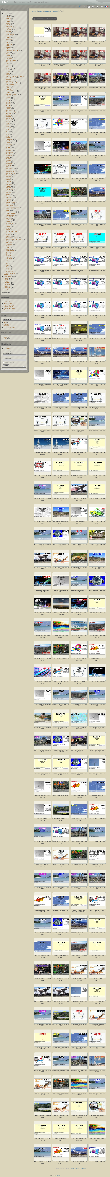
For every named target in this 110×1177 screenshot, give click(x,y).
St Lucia (8, 218)
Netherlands (9, 168)
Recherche (7, 324)
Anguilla (8, 24)
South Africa (9, 205)
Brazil (7, 52)
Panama (8, 181)
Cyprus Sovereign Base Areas (15, 76)
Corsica (8, 66)
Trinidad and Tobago (12, 231)
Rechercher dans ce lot (46, 19)
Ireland (8, 126)
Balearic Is (9, 44)
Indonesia (9, 124)
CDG (6, 289)
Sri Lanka (8, 216)
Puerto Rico (9, 189)
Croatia (8, 71)
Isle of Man (9, 128)
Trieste (8, 229)
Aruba (7, 32)
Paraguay (8, 183)
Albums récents (8, 306)
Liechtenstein (10, 149)
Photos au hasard (9, 308)
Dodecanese (9, 81)
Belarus (8, 45)
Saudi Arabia (9, 197)
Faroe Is (8, 95)
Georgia (8, 102)
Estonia (8, 92)
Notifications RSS (9, 327)
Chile (7, 61)
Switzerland (9, 223)
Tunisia (8, 233)
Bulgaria (8, 53)
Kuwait (8, 142)
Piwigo (58, 1175)
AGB (6, 279)
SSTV (6, 275)
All (5, 15)
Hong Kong (9, 118)
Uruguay (8, 241)
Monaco (8, 162)
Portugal (8, 187)
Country (7, 16)
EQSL (6, 278)
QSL (5, 13)
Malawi (8, 268)
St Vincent (9, 258)
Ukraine (8, 236)
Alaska (8, 270)
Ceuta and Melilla (11, 60)
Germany (8, 103)
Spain (7, 210)
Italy (7, 131)
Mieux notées (8, 303)
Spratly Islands (10, 215)
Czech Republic (10, 78)
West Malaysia (10, 250)
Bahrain (8, 42)
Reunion (8, 191)
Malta (7, 157)
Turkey (8, 234)
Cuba (7, 73)
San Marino (9, 257)
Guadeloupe (9, 110)
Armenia (8, 31)
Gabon (8, 100)
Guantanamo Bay (11, 112)
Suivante (76, 1168)
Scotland (8, 199)
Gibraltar (8, 107)
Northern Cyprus (11, 171)
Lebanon (8, 147)
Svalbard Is (9, 220)
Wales (7, 249)
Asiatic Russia (10, 34)
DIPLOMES (7, 276)
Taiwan (8, 225)
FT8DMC (7, 284)
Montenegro (9, 163)
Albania (8, 20)
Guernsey (9, 113)
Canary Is (8, 57)
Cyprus (8, 74)
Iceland (8, 121)
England (8, 89)
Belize (7, 265)
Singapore (9, 262)
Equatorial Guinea (11, 91)
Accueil (35, 11)
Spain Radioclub (11, 212)
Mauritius (8, 158)
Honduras (9, 116)
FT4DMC (7, 283)
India (7, 123)
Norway (8, 174)
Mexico (8, 263)
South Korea (9, 208)
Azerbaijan (9, 39)
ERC (6, 281)
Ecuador (8, 86)
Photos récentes (9, 305)
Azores (8, 41)
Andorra (8, 23)
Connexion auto (8, 362)
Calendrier (7, 310)
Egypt (7, 87)
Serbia (8, 200)
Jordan (8, 137)
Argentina (8, 29)
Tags (5, 322)
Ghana (8, 105)
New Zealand (10, 170)
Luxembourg (9, 152)
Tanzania (8, 252)
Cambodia (9, 58)
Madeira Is (9, 155)
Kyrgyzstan (9, 144)
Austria (8, 37)
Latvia (7, 145)
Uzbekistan (9, 242)
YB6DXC (7, 287)
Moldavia (8, 160)
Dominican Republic (12, 83)
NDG (6, 286)
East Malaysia (10, 84)
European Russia (11, 94)
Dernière (82, 1168)
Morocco (8, 165)
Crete (7, 70)
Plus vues (7, 301)
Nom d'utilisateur (8, 353)
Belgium (8, 47)
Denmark (8, 79)
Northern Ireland (10, 173)
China (7, 63)
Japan (7, 134)
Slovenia (8, 204)
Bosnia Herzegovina (12, 50)
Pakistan (8, 179)
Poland (8, 186)
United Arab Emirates (12, 237)
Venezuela (9, 244)
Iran (7, 260)
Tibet (7, 228)
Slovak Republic (10, 202)
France (8, 99)
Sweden (8, 221)
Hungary (8, 120)
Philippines (9, 184)
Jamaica (8, 133)
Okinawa (8, 176)
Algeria (8, 21)
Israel (7, 129)
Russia (8, 194)
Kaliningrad (9, 139)
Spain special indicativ (12, 213)
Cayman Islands (10, 273)
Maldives (8, 255)
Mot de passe (7, 358)
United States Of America (13, 239)
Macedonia (9, 153)
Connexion (7, 348)
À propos (6, 325)
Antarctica (9, 26)
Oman (7, 178)
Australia (8, 36)
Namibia (8, 166)
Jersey (8, 136)
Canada (8, 55)
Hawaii (8, 115)
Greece (8, 108)
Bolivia (8, 49)
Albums (4, 9)
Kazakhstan (9, 141)
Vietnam (8, 245)
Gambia (8, 266)
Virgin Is (8, 247)
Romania (8, 192)
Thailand (8, 226)
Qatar (7, 254)
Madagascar (9, 271)
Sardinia (8, 196)
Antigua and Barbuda (12, 28)
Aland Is (8, 18)
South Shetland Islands (12, 207)
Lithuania (8, 150)
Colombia (8, 65)
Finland (8, 97)
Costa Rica (9, 68)
